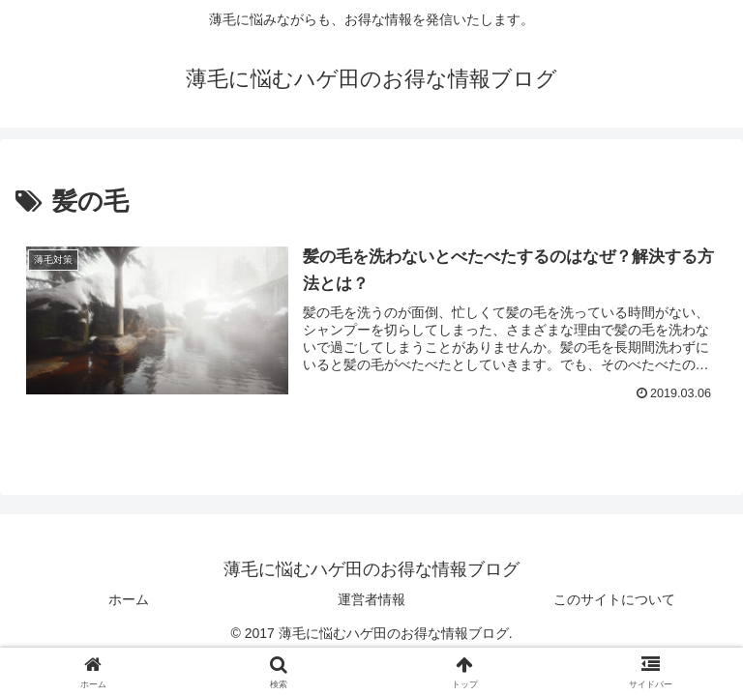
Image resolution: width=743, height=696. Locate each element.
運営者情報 (371, 599)
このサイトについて (614, 599)
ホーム (128, 599)
